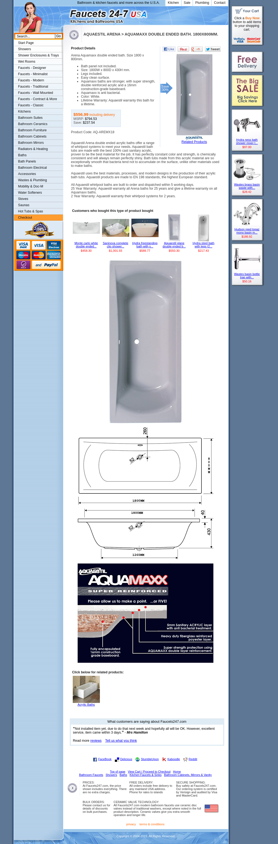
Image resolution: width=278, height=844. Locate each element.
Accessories (27, 174)
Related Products (194, 142)
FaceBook (105, 759)
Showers (24, 49)
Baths (22, 155)
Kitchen (173, 3)
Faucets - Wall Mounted (35, 93)
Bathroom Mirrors (31, 143)
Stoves (23, 199)
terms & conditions (152, 824)
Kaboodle (174, 759)
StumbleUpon (150, 759)
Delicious (126, 759)
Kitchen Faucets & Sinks (145, 774)
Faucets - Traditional (33, 86)
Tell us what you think (121, 741)
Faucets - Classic (31, 105)
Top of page (117, 771)
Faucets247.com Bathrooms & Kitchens (66, 14)
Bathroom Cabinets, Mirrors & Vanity (188, 774)
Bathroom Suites (30, 118)
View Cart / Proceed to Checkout (149, 771)
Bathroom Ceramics (33, 124)
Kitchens (24, 111)
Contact (219, 3)
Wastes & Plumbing (32, 180)
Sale (187, 3)
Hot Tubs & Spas (30, 211)
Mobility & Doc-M (30, 186)
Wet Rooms (27, 61)
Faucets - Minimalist (33, 74)
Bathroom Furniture (32, 130)
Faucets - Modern (31, 80)
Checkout (25, 217)
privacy (131, 824)
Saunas (24, 205)
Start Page (26, 43)
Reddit (193, 759)
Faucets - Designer (32, 68)
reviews (96, 741)
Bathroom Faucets (91, 774)
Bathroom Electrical (32, 168)
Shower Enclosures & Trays (38, 55)
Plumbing (202, 3)
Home (177, 771)
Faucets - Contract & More (37, 99)
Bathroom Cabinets (32, 136)
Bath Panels (27, 161)
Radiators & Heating (33, 149)
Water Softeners (30, 193)
